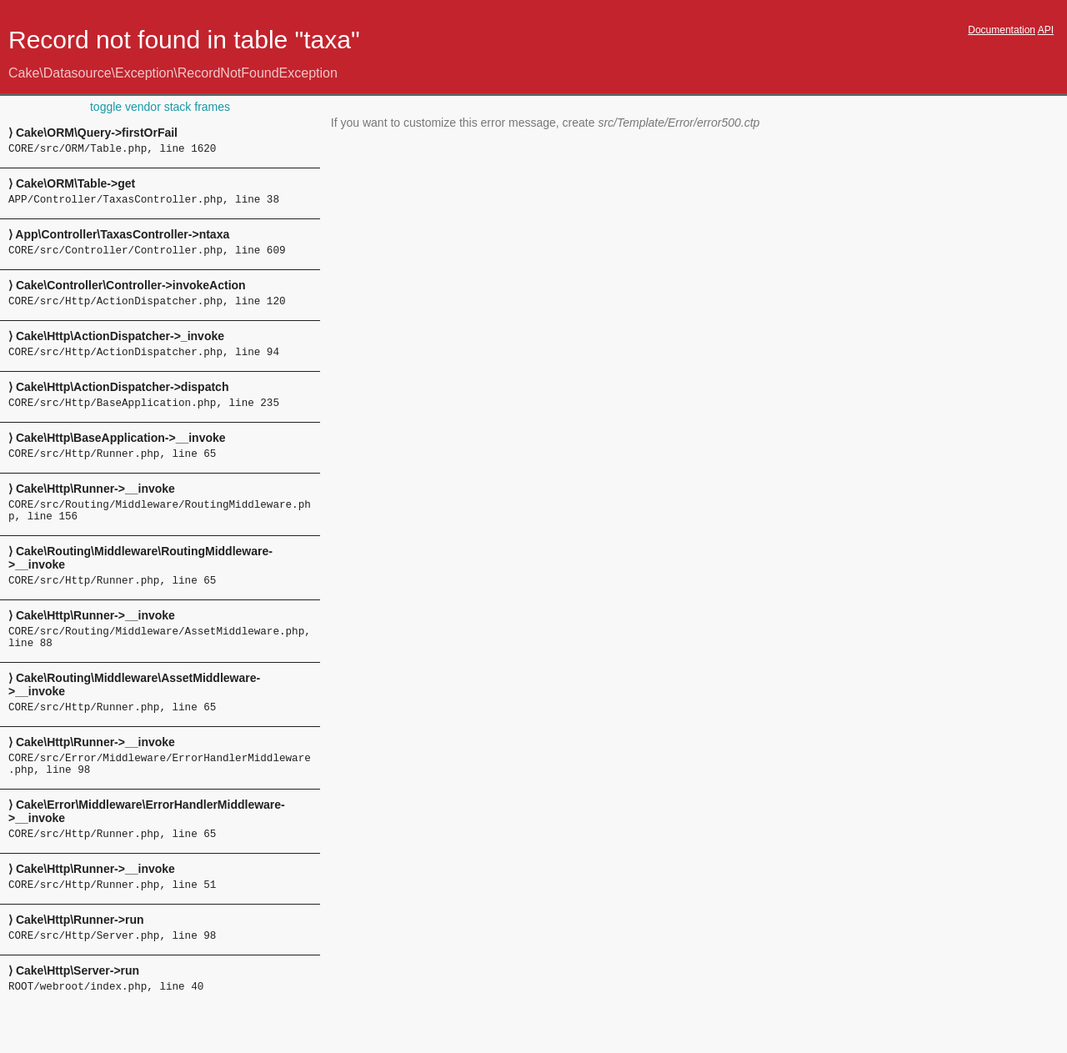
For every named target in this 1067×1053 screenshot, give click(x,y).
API (1046, 30)
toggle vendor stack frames (160, 106)
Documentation (1001, 30)
